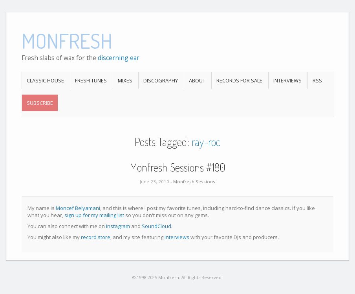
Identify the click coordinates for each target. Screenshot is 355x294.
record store (95, 237)
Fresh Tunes (91, 80)
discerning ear (118, 57)
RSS (317, 80)
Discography (160, 80)
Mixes (125, 80)
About (197, 80)
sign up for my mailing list (94, 215)
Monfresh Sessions (194, 181)
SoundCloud (156, 226)
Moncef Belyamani (78, 208)
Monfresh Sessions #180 (177, 167)
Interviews (287, 80)
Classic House (45, 80)
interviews (177, 237)
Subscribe (40, 102)
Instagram (118, 226)
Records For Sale (239, 80)
